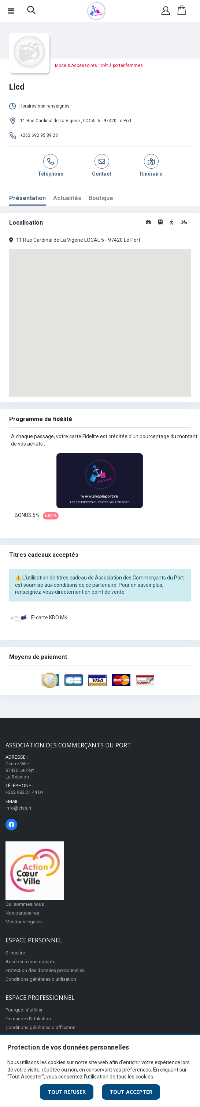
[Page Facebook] (11, 824)
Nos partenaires (22, 913)
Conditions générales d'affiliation (40, 1027)
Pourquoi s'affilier (23, 1010)
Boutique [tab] (101, 198)
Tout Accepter (131, 1091)
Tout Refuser (67, 1091)
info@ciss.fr (18, 808)
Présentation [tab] (27, 198)
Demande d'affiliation (28, 1018)
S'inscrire (15, 953)
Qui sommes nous (24, 904)
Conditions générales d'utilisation (40, 979)
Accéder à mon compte (30, 961)
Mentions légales (23, 921)
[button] (31, 12)
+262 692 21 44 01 (24, 792)
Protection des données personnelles (45, 970)
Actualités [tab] (67, 198)
